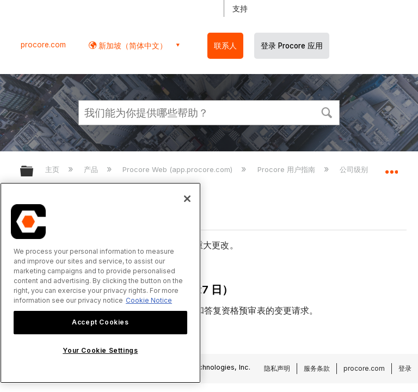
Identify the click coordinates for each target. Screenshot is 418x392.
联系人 (225, 45)
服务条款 (317, 368)
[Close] (187, 199)
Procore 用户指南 (287, 169)
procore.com (43, 44)
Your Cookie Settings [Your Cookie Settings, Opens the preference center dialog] (100, 350)
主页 (53, 169)
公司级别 (355, 169)
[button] (327, 112)
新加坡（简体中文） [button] (131, 45)
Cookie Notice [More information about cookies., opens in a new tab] (149, 300)
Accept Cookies (100, 322)
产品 (92, 169)
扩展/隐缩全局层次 (33, 172)
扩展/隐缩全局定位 (391, 167)
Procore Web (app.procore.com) (178, 169)
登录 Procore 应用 (292, 45)
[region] (100, 282)
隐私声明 (277, 368)
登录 (404, 368)
